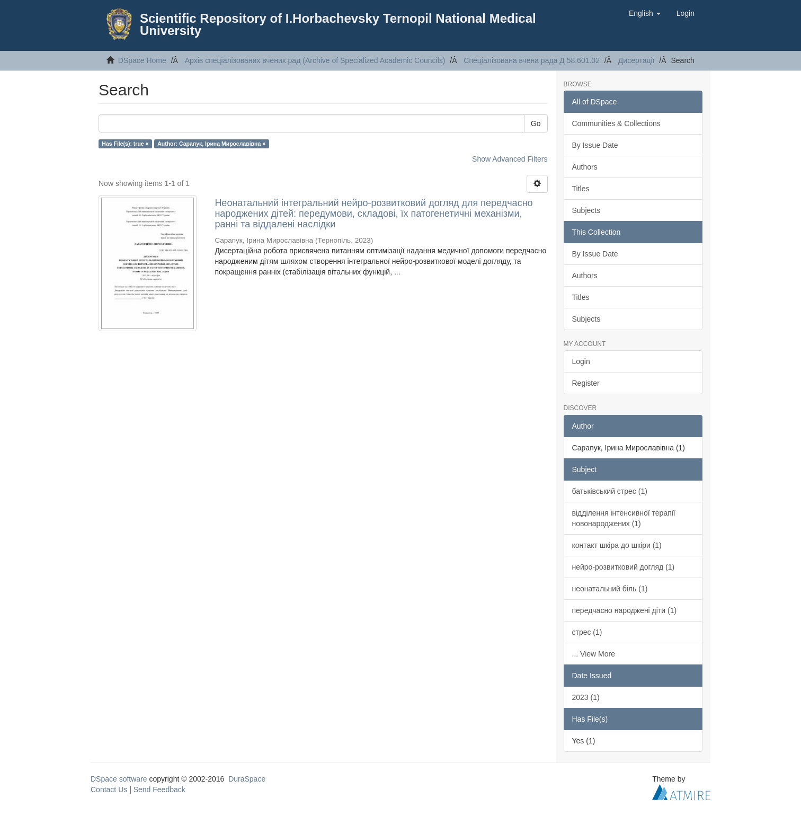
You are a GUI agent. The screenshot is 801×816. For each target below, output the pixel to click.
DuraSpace (246, 779)
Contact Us (109, 789)
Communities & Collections (616, 123)
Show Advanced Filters (509, 159)
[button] (645, 13)
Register (586, 383)
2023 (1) (586, 697)
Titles (581, 188)
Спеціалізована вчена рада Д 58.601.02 (532, 60)
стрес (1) (587, 632)
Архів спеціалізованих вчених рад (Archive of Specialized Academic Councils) (315, 60)
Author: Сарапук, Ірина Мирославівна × (211, 143)
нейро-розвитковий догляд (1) (623, 567)
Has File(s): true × (125, 143)
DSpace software (119, 779)
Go (536, 123)
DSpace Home (142, 60)
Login (581, 361)
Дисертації (636, 60)
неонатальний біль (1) (610, 588)
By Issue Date (595, 145)
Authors (585, 167)
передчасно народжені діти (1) (624, 610)
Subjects (586, 210)
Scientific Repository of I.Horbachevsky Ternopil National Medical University (338, 24)
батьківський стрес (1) (609, 491)
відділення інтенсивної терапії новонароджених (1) (623, 518)
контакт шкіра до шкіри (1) (617, 545)
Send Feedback (159, 789)
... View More (593, 654)
